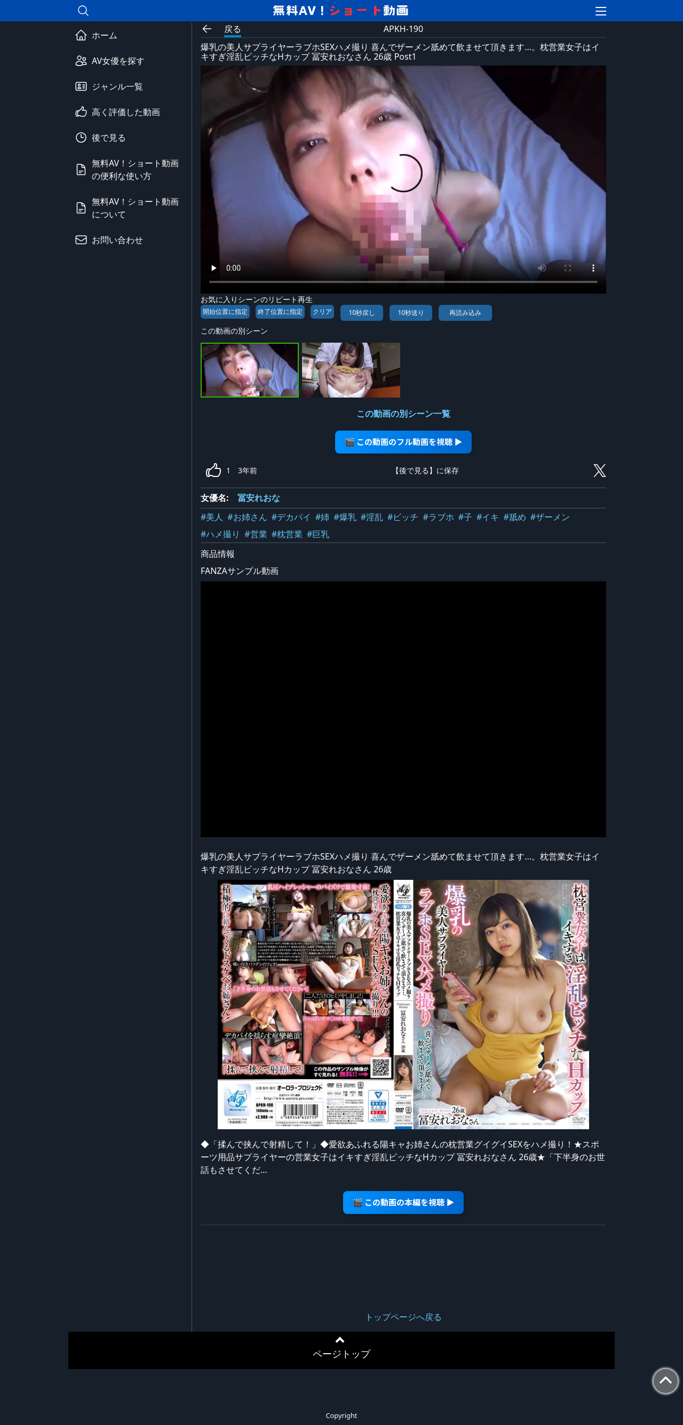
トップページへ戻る (403, 1317)
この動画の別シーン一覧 (403, 413)
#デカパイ (291, 517)
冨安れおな (258, 498)
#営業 (255, 534)
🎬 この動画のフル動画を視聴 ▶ (404, 441)
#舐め (514, 517)
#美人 (212, 517)
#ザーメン (550, 517)
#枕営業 (287, 534)
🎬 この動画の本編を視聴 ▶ (404, 1202)
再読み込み (465, 312)
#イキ (487, 517)
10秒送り (411, 312)
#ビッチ (402, 517)
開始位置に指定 (225, 311)
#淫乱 (372, 517)
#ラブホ (438, 517)
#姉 (322, 517)
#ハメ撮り (220, 534)
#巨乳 (318, 534)
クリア (322, 311)
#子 (465, 517)
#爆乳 (344, 517)
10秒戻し (361, 312)
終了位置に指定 (280, 311)
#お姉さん (247, 517)
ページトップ (341, 1353)
